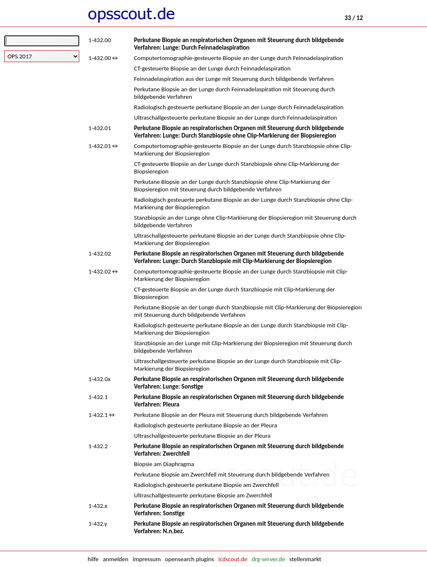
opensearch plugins (189, 559)
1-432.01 (99, 128)
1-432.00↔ (103, 58)
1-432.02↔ (103, 271)
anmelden (115, 559)
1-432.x (97, 505)
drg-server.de (268, 559)
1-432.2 (98, 446)
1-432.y (97, 523)
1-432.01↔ (103, 146)
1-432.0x (99, 379)
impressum (147, 559)
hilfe (93, 559)
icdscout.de (233, 559)
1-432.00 (99, 40)
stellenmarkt (305, 559)
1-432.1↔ (102, 415)
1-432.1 (98, 397)
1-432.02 (99, 253)
